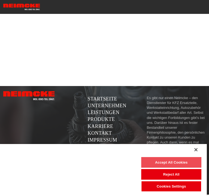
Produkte (101, 119)
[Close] (196, 149)
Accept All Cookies (171, 162)
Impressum (102, 140)
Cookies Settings (171, 186)
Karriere (100, 126)
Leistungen (103, 112)
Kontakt (100, 133)
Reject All (171, 174)
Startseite (102, 99)
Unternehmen (107, 105)
